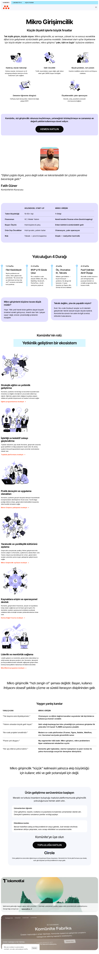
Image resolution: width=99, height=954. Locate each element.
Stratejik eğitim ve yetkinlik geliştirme (16, 365)
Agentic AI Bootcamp (43, 870)
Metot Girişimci (41, 845)
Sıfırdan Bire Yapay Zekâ (44, 895)
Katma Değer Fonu (71, 843)
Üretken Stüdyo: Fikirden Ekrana (46, 912)
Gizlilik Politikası (58, 944)
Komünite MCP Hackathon (44, 885)
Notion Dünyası (41, 855)
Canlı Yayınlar (40, 922)
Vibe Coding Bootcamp (43, 897)
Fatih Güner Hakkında (14, 845)
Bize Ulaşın (10, 853)
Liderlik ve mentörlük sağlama (67, 472)
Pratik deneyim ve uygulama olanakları (16, 418)
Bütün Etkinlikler (41, 868)
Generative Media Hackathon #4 (46, 880)
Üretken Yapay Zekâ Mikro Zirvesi (47, 914)
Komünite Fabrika (41, 850)
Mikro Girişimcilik (41, 843)
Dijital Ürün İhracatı (71, 840)
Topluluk (39, 840)
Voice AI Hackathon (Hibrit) (45, 905)
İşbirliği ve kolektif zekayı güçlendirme (65, 365)
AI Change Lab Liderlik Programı (46, 878)
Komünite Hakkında (13, 840)
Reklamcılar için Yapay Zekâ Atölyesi (47, 892)
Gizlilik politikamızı (13, 797)
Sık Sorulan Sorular (13, 850)
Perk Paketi (39, 848)
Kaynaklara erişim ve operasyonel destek (19, 473)
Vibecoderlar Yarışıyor (43, 902)
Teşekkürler (10, 855)
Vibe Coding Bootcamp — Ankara (47, 900)
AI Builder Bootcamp (42, 875)
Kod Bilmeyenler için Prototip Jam (47, 883)
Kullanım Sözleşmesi (43, 944)
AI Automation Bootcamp (44, 873)
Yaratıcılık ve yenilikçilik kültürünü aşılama (69, 418)
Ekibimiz (9, 843)
